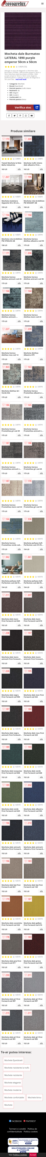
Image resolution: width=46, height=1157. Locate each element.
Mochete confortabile (14, 1097)
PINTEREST (29, 1121)
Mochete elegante (12, 1082)
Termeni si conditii (17, 1128)
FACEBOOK (15, 1121)
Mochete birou (34, 1097)
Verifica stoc (27, 107)
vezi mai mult (21, 79)
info (19, 169)
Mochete (8, 1105)
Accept (33, 1154)
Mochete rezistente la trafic (16, 1067)
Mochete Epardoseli (13, 1060)
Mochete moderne (12, 1090)
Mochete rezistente (13, 1075)
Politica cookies (31, 1131)
